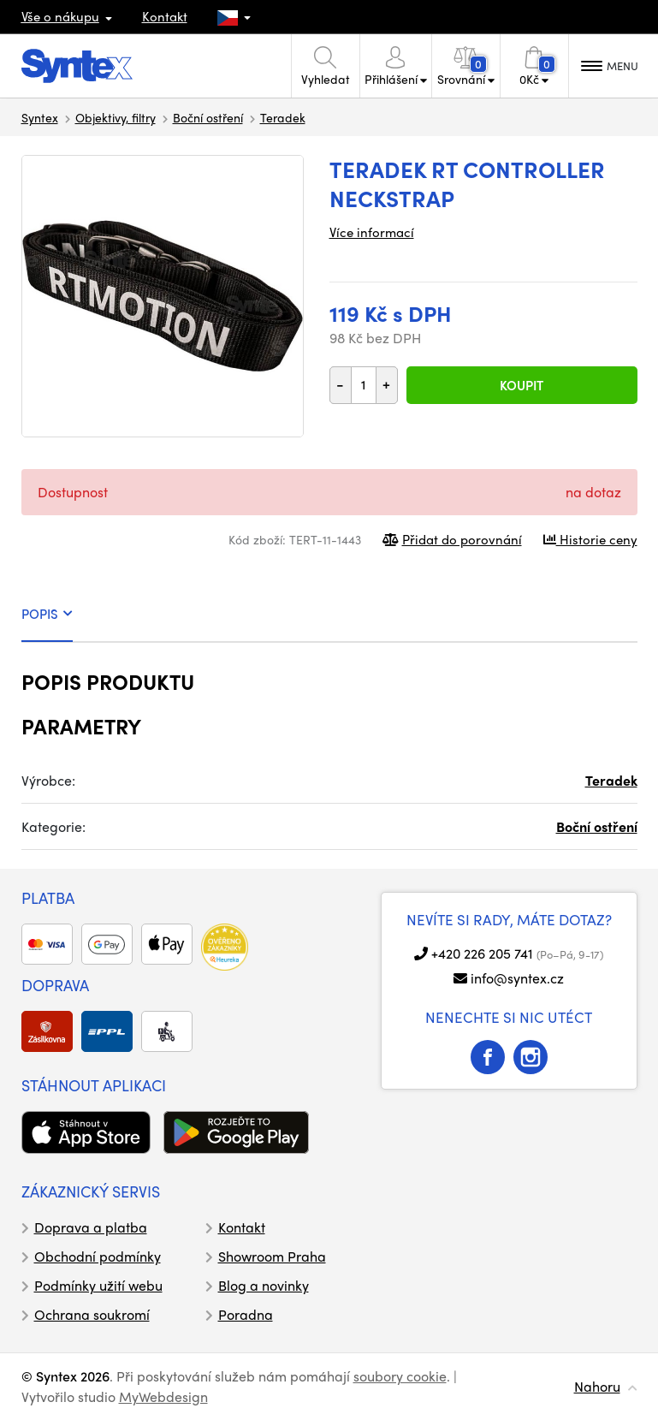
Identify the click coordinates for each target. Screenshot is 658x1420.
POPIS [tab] (47, 613)
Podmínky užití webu (98, 1285)
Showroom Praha (272, 1256)
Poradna (245, 1314)
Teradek (282, 117)
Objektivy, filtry (115, 117)
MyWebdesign (163, 1396)
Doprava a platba (90, 1227)
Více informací (371, 232)
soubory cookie (400, 1376)
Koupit (521, 385)
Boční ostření (208, 117)
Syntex (39, 117)
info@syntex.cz (517, 978)
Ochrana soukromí (92, 1314)
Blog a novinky (263, 1285)
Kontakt (164, 16)
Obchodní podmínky (97, 1256)
